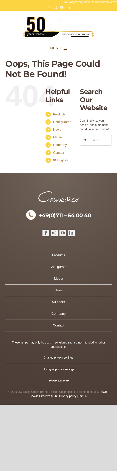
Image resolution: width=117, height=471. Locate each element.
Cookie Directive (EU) (43, 396)
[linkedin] (71, 233)
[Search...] (96, 140)
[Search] (85, 140)
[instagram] (54, 233)
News (57, 129)
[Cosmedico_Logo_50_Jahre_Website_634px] (58, 18)
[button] (58, 357)
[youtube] (62, 233)
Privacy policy (67, 396)
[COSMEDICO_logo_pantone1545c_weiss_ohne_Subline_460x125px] (58, 192)
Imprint (83, 396)
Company (60, 145)
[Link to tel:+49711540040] (31, 215)
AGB (104, 391)
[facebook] (45, 233)
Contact (58, 152)
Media (57, 137)
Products (59, 114)
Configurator (62, 122)
